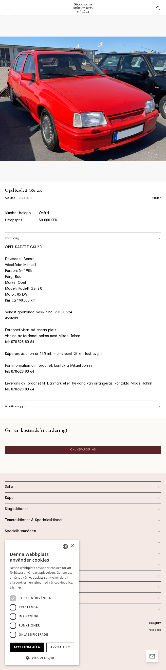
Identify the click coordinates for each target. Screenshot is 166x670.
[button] (42, 657)
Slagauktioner (83, 509)
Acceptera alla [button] (27, 647)
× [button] (72, 546)
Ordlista (83, 598)
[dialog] (42, 602)
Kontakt (83, 554)
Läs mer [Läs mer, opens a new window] (15, 587)
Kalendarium (83, 543)
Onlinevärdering (83, 449)
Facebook (154, 630)
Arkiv (83, 609)
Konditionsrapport (83, 406)
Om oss (83, 565)
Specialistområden (83, 531)
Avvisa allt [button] (60, 647)
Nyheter (83, 576)
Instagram (154, 623)
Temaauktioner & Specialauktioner (83, 520)
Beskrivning (83, 238)
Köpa (83, 498)
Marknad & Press (83, 587)
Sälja (83, 487)
